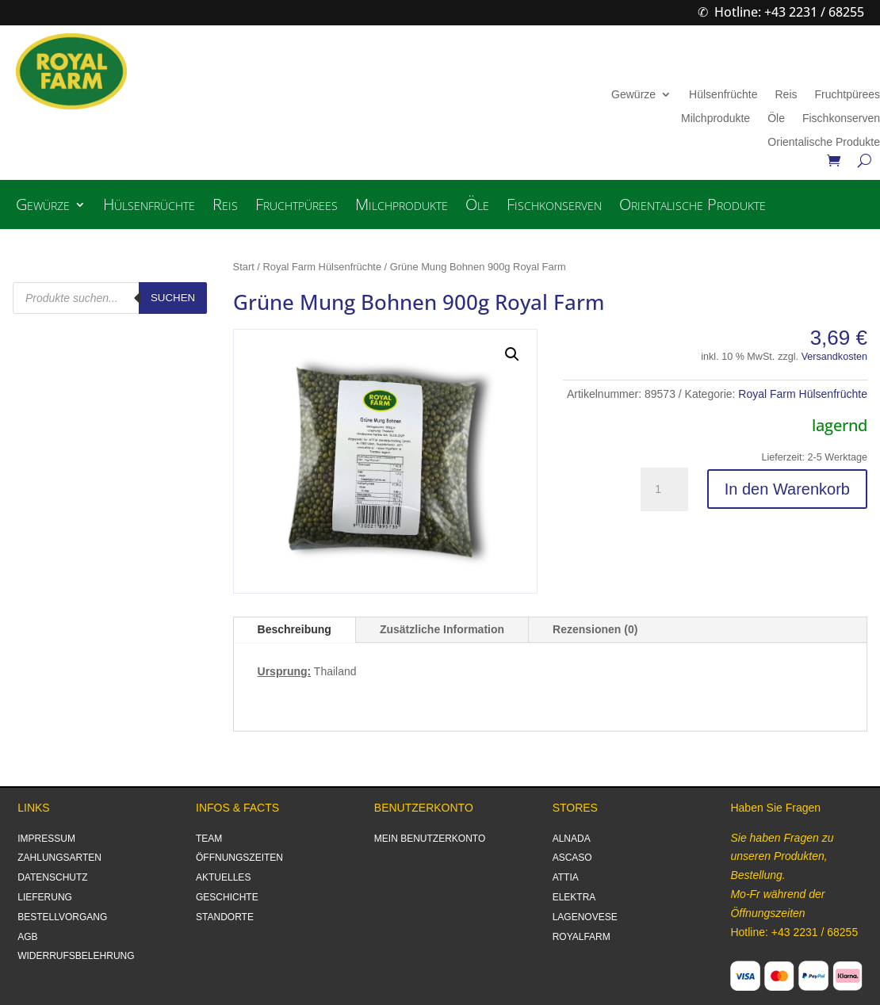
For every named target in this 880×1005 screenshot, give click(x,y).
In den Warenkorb (787, 489)
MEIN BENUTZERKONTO (429, 838)
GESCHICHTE (227, 897)
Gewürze (633, 95)
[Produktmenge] (664, 490)
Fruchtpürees (847, 95)
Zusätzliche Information (442, 629)
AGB (27, 936)
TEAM (209, 838)
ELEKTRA (574, 897)
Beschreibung (294, 629)
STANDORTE (225, 917)
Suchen (173, 298)
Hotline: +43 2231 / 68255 (789, 12)
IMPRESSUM (46, 838)
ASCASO (572, 857)
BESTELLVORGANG (62, 917)
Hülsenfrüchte (723, 95)
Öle (776, 118)
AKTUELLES (223, 877)
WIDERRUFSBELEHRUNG (75, 955)
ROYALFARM (581, 936)
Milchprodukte (715, 118)
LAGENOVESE (585, 917)
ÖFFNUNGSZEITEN (239, 857)
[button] (512, 354)
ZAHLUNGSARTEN (59, 857)
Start (243, 267)
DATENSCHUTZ (52, 877)
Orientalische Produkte (823, 142)
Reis (786, 95)
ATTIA (566, 877)
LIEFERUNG (44, 897)
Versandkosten (834, 356)
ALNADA (572, 838)
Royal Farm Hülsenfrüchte (322, 267)
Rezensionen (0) (595, 629)
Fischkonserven (841, 118)
